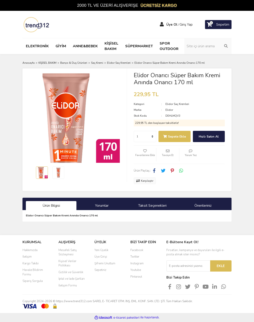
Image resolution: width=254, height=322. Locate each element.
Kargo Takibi (30, 263)
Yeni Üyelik (101, 250)
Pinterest (136, 277)
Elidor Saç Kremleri (177, 104)
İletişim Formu (67, 285)
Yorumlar (102, 205)
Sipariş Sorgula (32, 281)
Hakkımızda (30, 250)
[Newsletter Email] (188, 266)
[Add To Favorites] (145, 154)
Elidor (169, 110)
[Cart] (218, 24)
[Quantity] (145, 136)
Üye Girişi (100, 257)
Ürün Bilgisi (51, 205)
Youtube (135, 270)
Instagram (137, 263)
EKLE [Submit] (221, 266)
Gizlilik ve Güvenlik (70, 272)
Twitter (134, 257)
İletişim (27, 257)
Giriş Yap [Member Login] (186, 24)
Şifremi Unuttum (104, 263)
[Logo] (36, 24)
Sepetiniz (100, 270)
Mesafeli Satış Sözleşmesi (67, 252)
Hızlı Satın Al (209, 136)
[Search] (208, 46)
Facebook (136, 250)
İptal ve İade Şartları (71, 279)
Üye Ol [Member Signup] (172, 24)
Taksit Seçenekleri (152, 205)
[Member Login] (162, 24)
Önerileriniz (203, 205)
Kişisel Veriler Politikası (67, 263)
